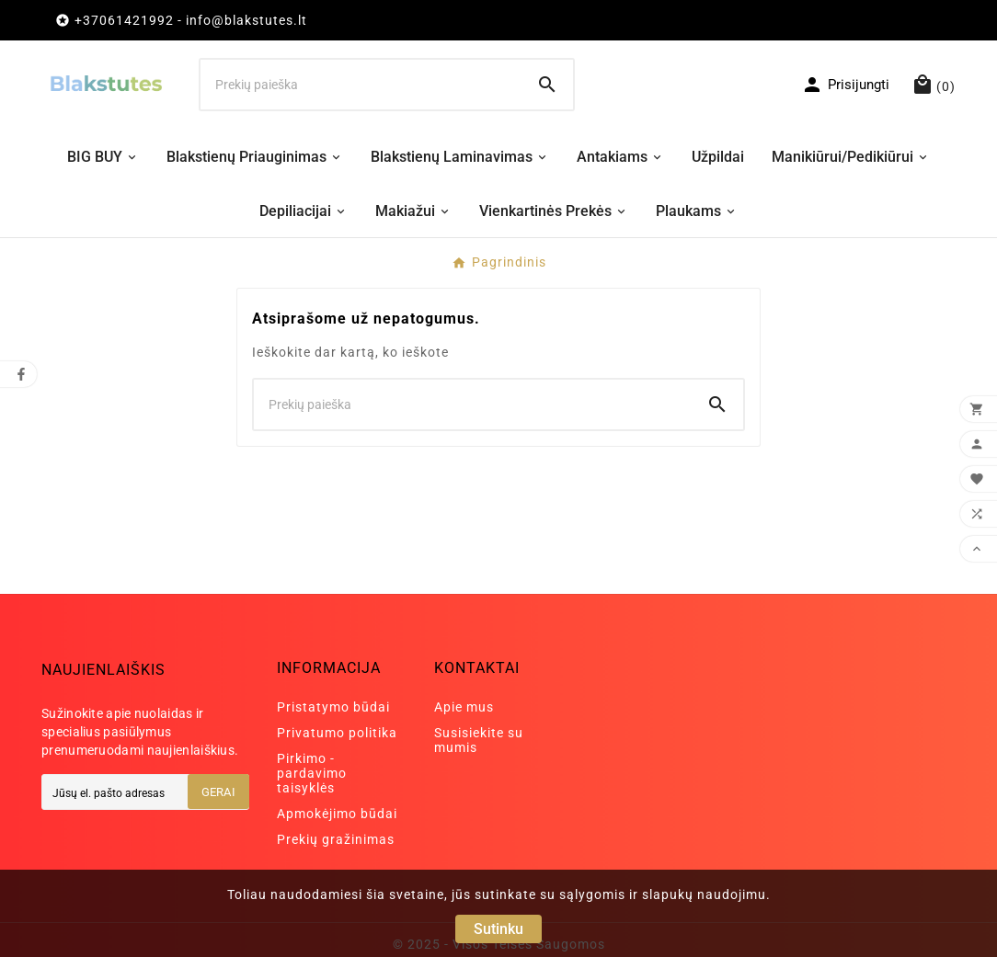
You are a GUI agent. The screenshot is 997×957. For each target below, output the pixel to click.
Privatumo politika (337, 732)
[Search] (547, 85)
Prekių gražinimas (336, 839)
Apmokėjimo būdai (337, 813)
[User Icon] (845, 85)
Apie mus (464, 707)
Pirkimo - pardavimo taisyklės (312, 773)
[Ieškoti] (361, 84)
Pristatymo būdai (333, 707)
